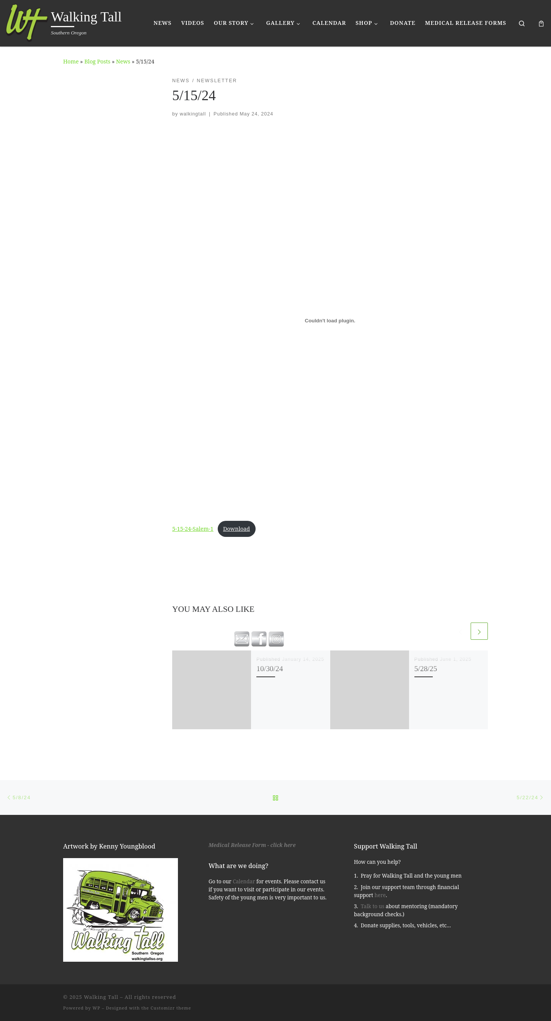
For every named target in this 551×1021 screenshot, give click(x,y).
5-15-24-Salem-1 (193, 528)
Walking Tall (101, 996)
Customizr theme (171, 1008)
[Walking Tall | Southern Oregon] (27, 21)
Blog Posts (97, 61)
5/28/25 (425, 669)
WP (96, 1008)
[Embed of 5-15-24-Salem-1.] (330, 321)
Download (236, 528)
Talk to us (373, 906)
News (123, 61)
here (380, 895)
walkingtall (193, 114)
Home (71, 61)
